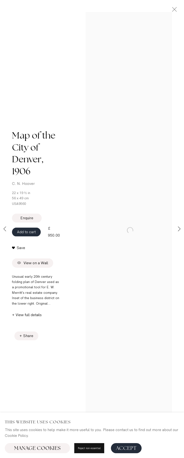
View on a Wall (32, 263)
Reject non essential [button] (89, 450)
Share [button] (28, 336)
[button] (18, 248)
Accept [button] (126, 449)
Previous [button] (5, 229)
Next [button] (179, 229)
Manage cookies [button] (37, 449)
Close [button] (173, 10)
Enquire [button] (26, 218)
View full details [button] (29, 315)
